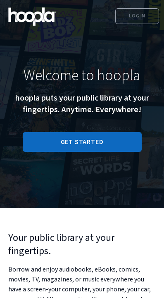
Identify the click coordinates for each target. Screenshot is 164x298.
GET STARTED (82, 142)
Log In (137, 15)
